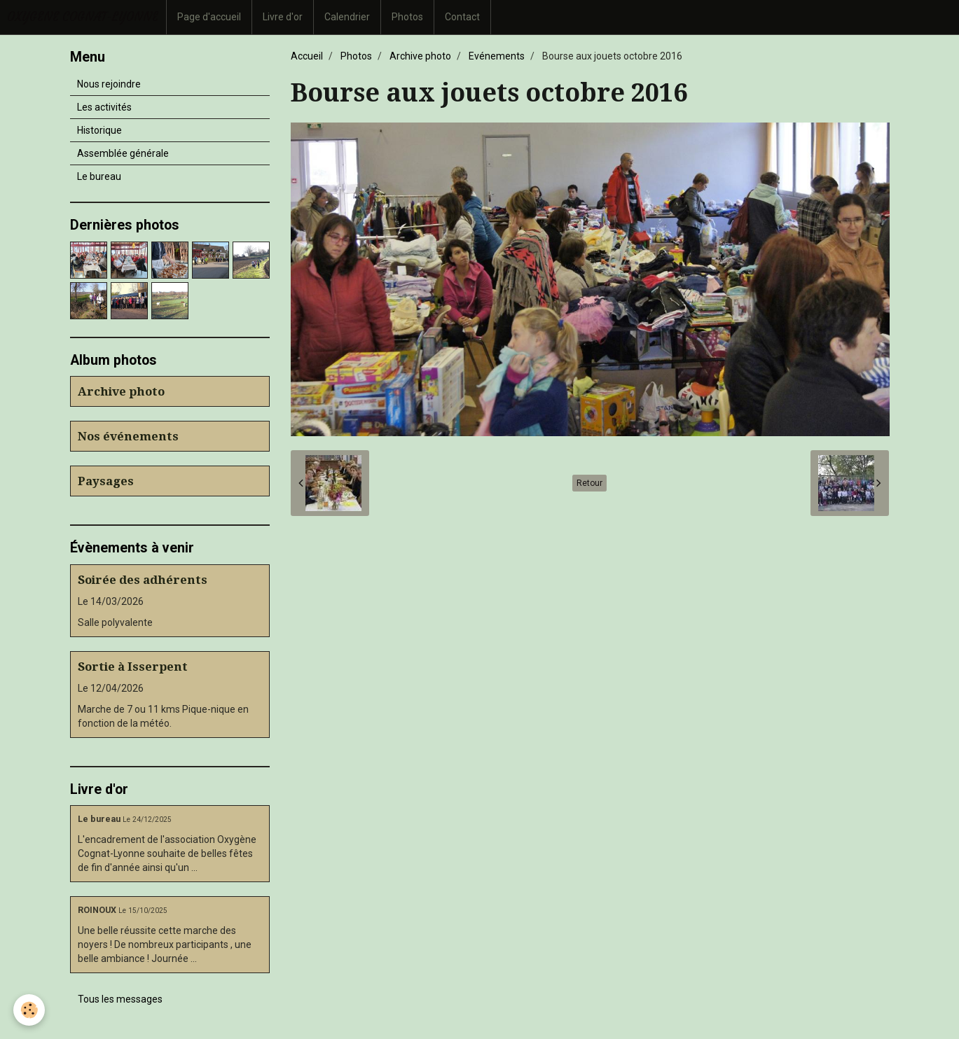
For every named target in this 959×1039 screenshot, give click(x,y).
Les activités (104, 107)
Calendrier (347, 16)
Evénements (497, 56)
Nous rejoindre (109, 84)
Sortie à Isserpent (133, 667)
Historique (99, 130)
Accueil (307, 56)
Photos (407, 16)
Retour (589, 483)
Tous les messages (120, 999)
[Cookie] (30, 1010)
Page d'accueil (209, 16)
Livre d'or (283, 16)
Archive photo (420, 56)
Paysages (106, 481)
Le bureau (99, 176)
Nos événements (128, 436)
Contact (462, 16)
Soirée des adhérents (142, 580)
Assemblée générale (123, 153)
